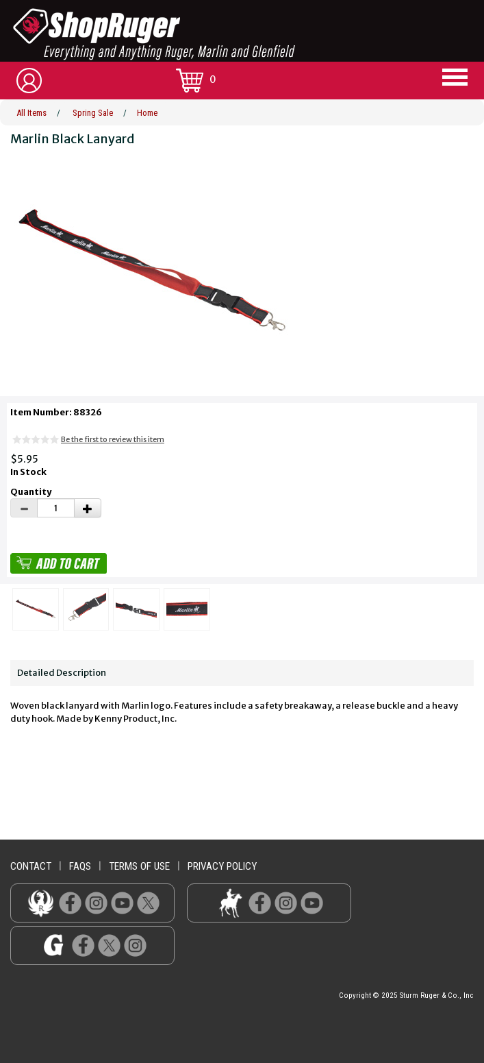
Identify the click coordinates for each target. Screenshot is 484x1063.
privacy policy (222, 866)
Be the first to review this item (112, 439)
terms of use (139, 866)
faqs (80, 866)
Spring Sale (93, 113)
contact (30, 866)
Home (147, 113)
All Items (31, 113)
